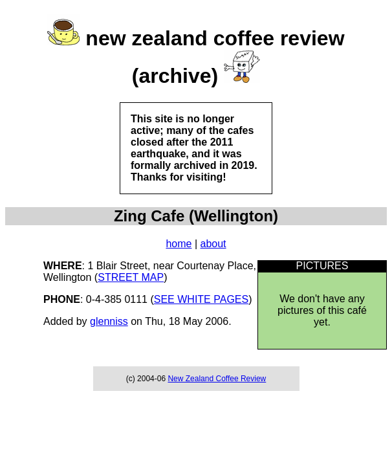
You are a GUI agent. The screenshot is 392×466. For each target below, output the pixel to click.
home (178, 243)
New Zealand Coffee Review (217, 378)
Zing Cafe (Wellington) (196, 216)
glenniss (109, 321)
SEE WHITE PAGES (201, 299)
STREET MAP (131, 277)
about (213, 243)
